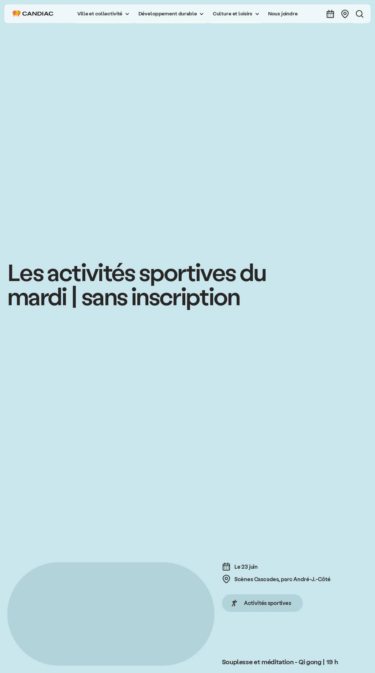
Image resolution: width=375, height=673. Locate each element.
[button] (103, 13)
